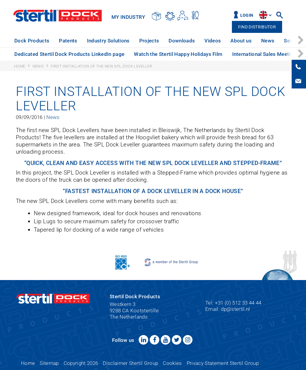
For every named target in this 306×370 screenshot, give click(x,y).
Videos (212, 41)
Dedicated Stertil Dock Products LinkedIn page (69, 54)
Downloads (182, 41)
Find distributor (257, 27)
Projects (149, 41)
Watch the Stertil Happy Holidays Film (178, 54)
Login (246, 15)
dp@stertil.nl (235, 309)
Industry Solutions (108, 41)
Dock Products (31, 41)
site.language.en (263, 15)
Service (292, 41)
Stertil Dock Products (57, 15)
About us (241, 41)
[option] (32, 41)
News (267, 41)
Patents (68, 41)
